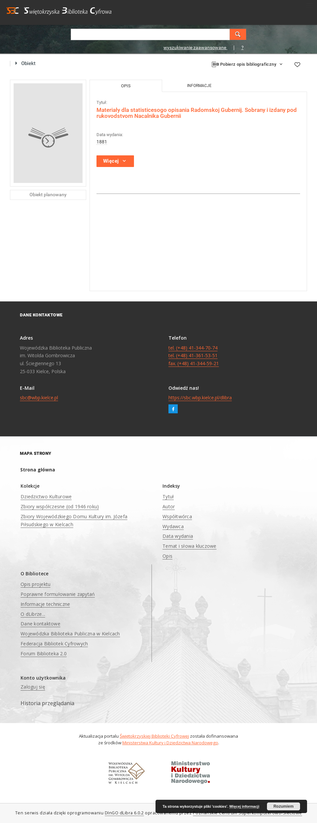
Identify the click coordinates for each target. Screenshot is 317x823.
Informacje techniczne (45, 604)
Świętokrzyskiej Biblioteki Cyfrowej (154, 736)
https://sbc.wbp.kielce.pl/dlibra (200, 397)
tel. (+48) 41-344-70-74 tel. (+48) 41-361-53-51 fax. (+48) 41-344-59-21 (193, 356)
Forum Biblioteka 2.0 (44, 653)
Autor (168, 506)
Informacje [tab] (199, 85)
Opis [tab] (126, 85)
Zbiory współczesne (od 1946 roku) (60, 506)
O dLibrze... (33, 614)
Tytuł (168, 496)
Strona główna (37, 469)
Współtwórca (177, 516)
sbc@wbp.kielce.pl (39, 397)
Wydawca (173, 526)
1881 (101, 141)
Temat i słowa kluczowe (189, 546)
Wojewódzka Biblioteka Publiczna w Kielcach (70, 633)
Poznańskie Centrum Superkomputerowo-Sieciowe (247, 813)
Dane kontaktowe (40, 623)
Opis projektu (35, 584)
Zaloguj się (33, 687)
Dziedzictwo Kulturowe (46, 496)
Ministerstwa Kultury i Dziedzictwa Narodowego (170, 743)
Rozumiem (284, 806)
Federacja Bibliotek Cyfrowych (54, 643)
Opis (167, 556)
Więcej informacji (244, 806)
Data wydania (177, 536)
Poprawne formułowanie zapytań (58, 594)
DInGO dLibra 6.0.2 (124, 813)
